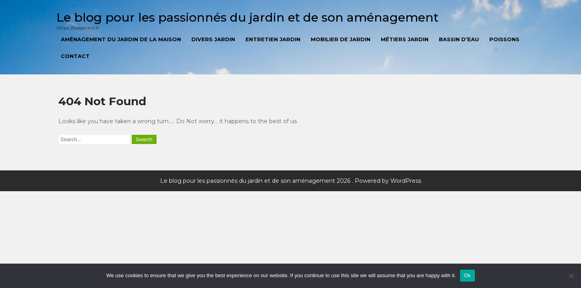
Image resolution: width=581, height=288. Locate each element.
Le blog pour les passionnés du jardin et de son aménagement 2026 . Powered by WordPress (290, 180)
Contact (75, 56)
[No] (571, 276)
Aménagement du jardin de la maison (121, 39)
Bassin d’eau (459, 39)
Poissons (504, 39)
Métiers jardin (404, 39)
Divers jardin (213, 39)
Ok (467, 275)
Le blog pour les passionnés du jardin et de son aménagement (247, 17)
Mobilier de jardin (340, 39)
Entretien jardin (272, 39)
